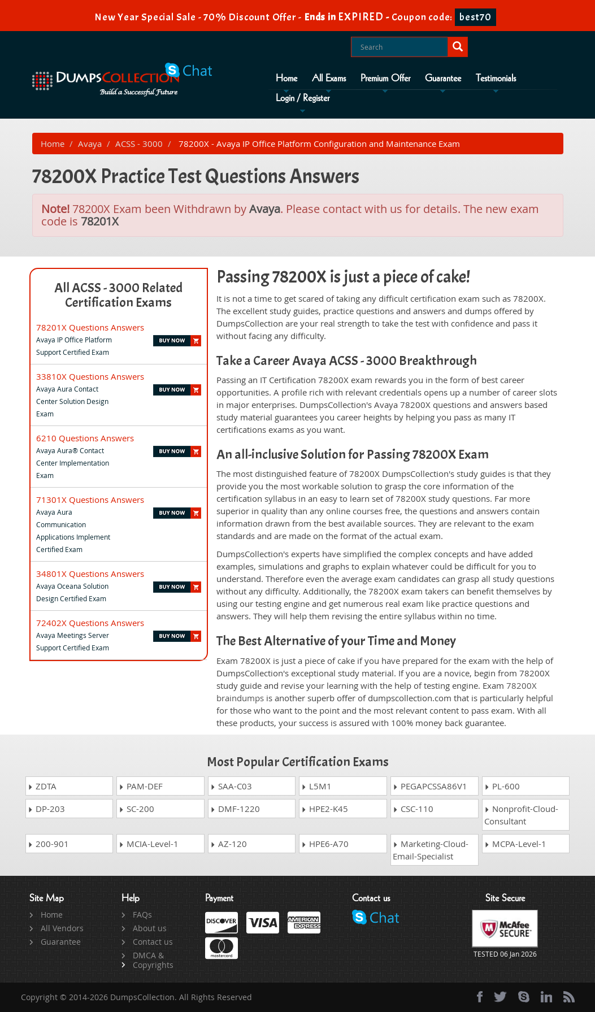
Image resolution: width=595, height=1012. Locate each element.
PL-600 (502, 786)
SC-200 (136, 808)
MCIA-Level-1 (149, 843)
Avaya (90, 143)
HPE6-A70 (325, 843)
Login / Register (302, 98)
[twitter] (500, 996)
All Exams (329, 78)
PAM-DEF (141, 786)
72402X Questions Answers (90, 622)
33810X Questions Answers (90, 376)
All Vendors (62, 928)
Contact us (153, 941)
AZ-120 (228, 843)
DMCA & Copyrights (153, 960)
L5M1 (316, 786)
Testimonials (496, 78)
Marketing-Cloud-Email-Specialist (430, 850)
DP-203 (46, 808)
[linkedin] (546, 996)
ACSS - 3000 (139, 143)
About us (150, 928)
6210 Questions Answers (85, 438)
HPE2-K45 (324, 808)
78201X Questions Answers (90, 327)
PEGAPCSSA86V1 (430, 786)
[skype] (523, 996)
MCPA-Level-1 (515, 843)
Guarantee (443, 78)
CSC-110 (413, 808)
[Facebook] (480, 996)
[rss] (569, 996)
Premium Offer (385, 78)
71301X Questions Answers (90, 499)
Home (286, 78)
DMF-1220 (235, 808)
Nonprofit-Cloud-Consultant (521, 815)
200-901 (48, 843)
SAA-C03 (231, 786)
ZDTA (42, 786)
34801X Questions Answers (90, 573)
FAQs (142, 914)
